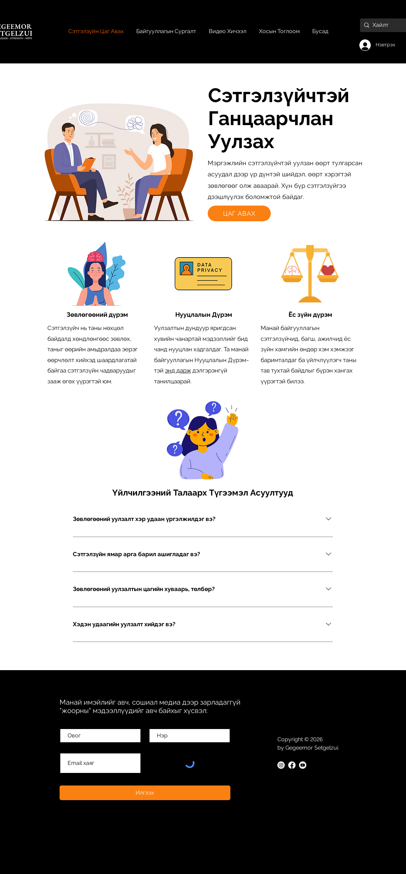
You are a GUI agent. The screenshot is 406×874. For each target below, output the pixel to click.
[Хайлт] (383, 25)
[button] (320, 31)
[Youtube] (302, 765)
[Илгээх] (145, 792)
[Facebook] (292, 765)
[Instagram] (281, 765)
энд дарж (178, 370)
